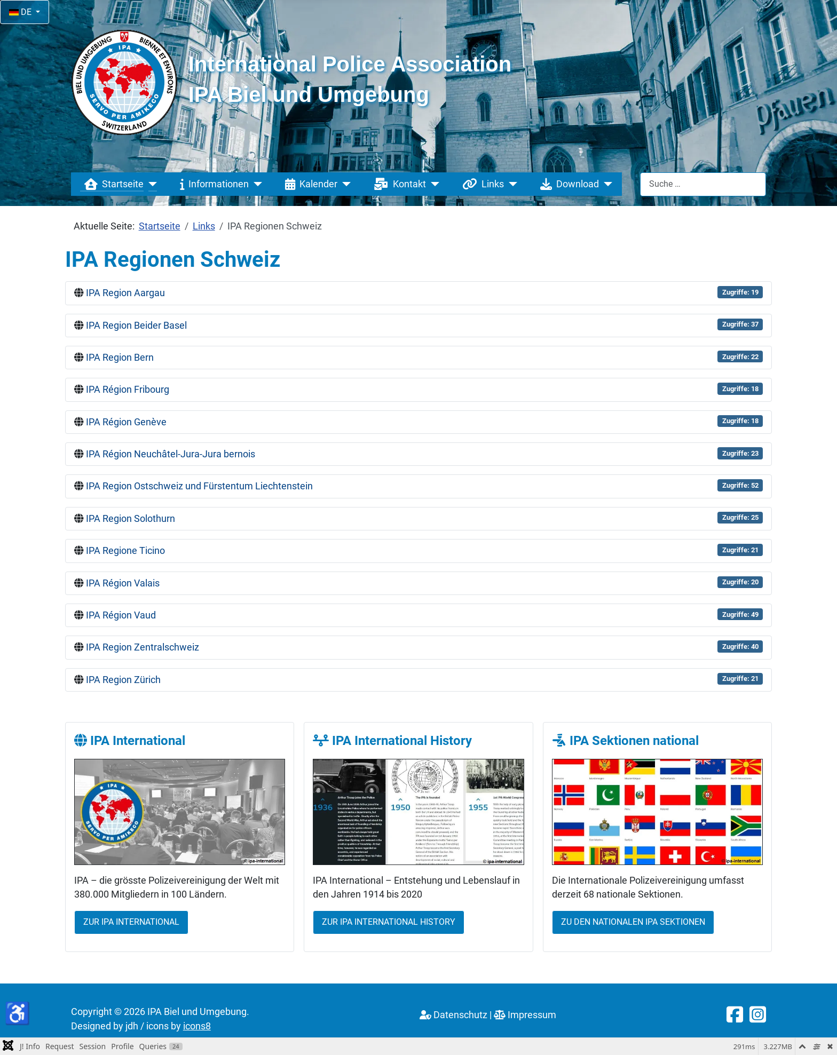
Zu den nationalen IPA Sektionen (633, 922)
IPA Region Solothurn (130, 518)
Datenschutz (453, 1015)
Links (481, 184)
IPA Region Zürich (123, 680)
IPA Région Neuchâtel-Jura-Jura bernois (170, 454)
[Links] (510, 184)
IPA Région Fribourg (127, 389)
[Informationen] (255, 184)
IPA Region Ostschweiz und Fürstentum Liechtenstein (199, 486)
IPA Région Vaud (121, 615)
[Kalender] (344, 184)
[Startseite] (150, 184)
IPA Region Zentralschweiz (142, 647)
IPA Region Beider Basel (136, 325)
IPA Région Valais (123, 583)
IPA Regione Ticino (125, 550)
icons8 (197, 1026)
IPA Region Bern (120, 357)
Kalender (309, 184)
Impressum (525, 1015)
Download (567, 184)
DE (21, 12)
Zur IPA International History (388, 922)
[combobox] (703, 184)
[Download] (605, 184)
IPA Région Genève (126, 422)
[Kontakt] (432, 184)
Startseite (112, 184)
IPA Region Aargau (125, 293)
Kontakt (397, 184)
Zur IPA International (131, 922)
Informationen (212, 184)
